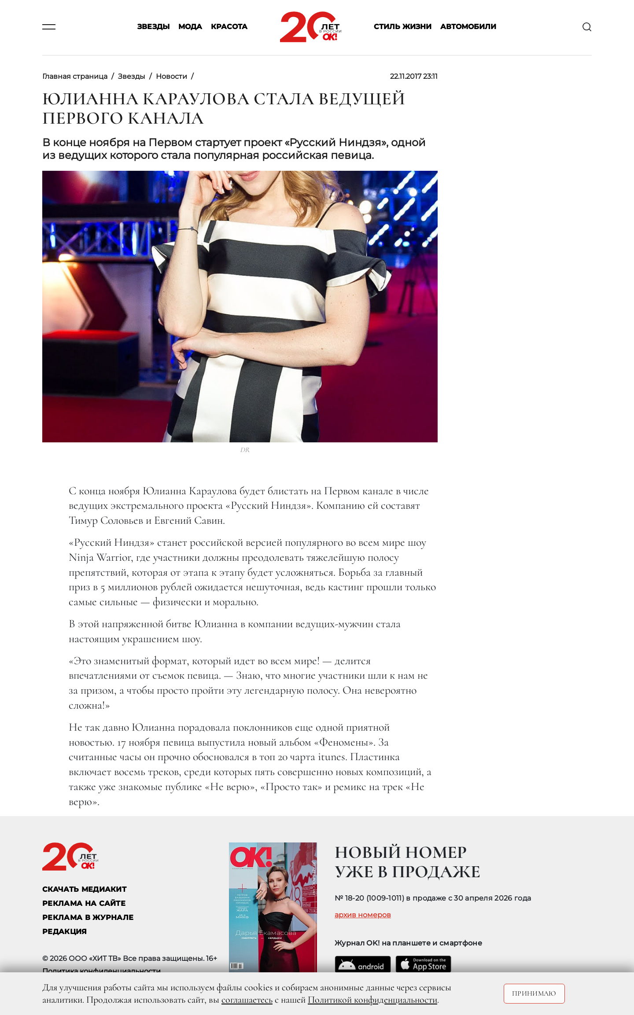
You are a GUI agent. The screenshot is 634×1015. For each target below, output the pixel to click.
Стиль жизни (402, 27)
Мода (190, 27)
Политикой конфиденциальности (372, 999)
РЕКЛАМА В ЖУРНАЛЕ (87, 917)
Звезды (153, 27)
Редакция (64, 931)
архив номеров (363, 915)
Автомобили (468, 27)
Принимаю (534, 993)
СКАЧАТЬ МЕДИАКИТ (84, 889)
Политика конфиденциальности (101, 971)
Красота (229, 27)
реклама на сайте (83, 903)
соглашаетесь (247, 999)
